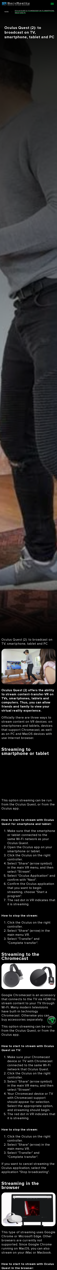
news (6, 12)
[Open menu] (52, 3)
